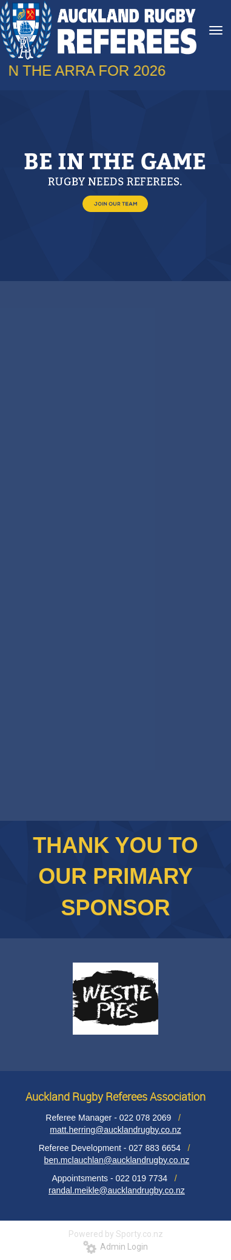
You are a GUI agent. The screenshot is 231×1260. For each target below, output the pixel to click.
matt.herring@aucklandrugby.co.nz (115, 1130)
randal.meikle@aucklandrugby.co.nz (117, 1190)
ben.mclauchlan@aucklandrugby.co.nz (117, 1160)
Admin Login (115, 1247)
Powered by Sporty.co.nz (116, 1234)
